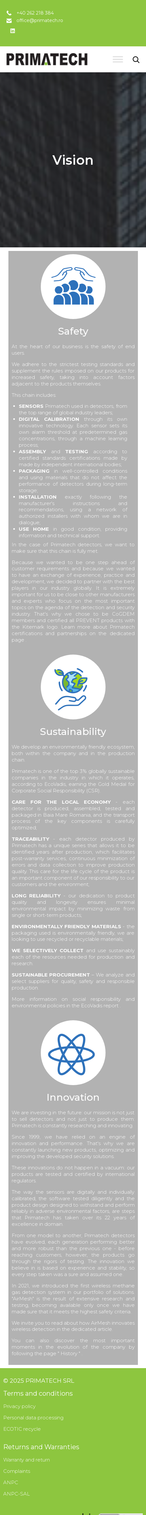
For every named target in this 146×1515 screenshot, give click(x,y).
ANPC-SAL (16, 1494)
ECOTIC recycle (22, 1429)
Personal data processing (33, 1417)
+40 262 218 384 (35, 13)
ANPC (10, 1482)
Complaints (16, 1471)
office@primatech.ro (40, 20)
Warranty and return (26, 1460)
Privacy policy (19, 1406)
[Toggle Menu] (118, 59)
